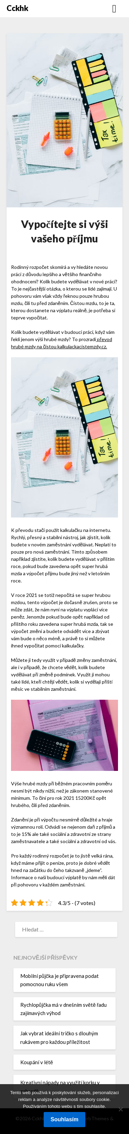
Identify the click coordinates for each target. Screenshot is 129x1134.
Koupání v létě (36, 1062)
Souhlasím (64, 1119)
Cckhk (17, 8)
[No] (120, 1109)
